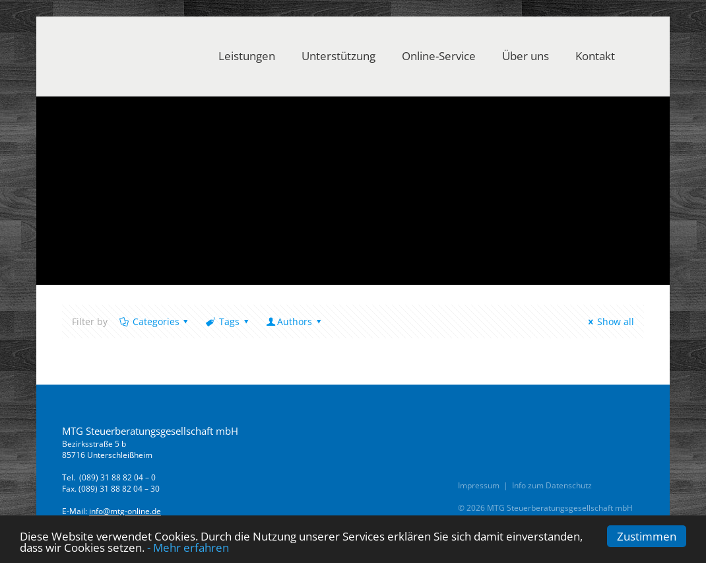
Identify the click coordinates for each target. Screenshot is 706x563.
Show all (609, 321)
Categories (154, 321)
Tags (228, 321)
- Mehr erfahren (188, 547)
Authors (294, 321)
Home (75, 212)
